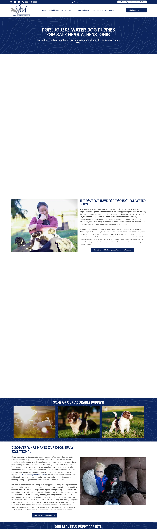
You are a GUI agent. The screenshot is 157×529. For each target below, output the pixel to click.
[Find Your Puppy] (143, 10)
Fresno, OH (78, 2)
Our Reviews (97, 10)
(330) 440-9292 (30, 2)
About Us (69, 10)
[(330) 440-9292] (23, 2)
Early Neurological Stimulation (33, 475)
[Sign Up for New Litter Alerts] (121, 2)
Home (44, 10)
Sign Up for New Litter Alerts (133, 2)
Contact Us (109, 10)
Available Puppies (55, 10)
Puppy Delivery (83, 10)
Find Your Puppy (135, 10)
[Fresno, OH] (72, 2)
